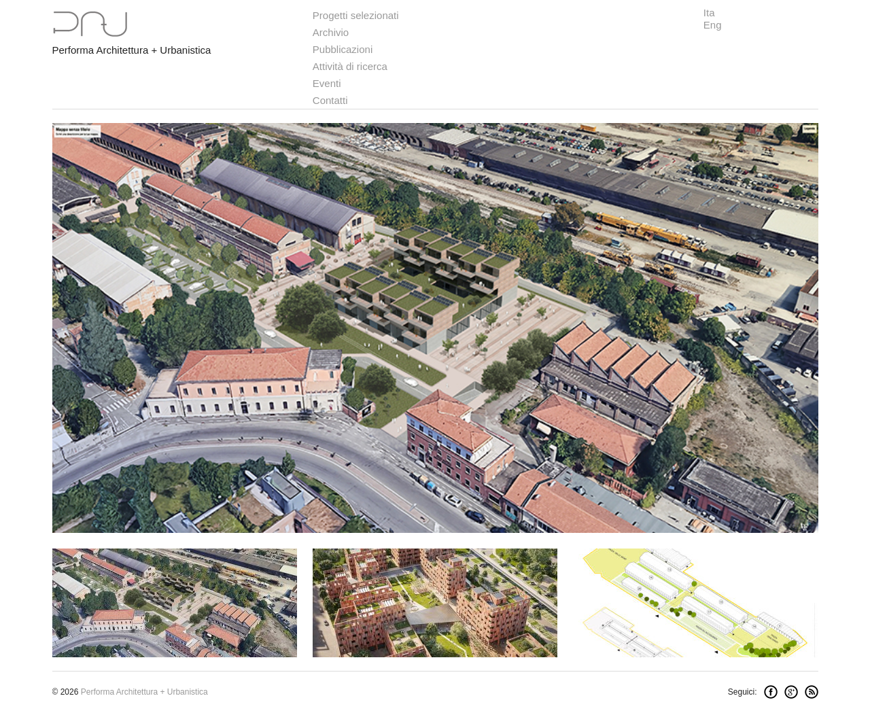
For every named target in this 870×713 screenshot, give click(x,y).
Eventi (327, 83)
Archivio (331, 32)
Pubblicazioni (342, 49)
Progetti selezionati (356, 15)
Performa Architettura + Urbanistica (131, 50)
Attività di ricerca (350, 66)
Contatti (330, 100)
